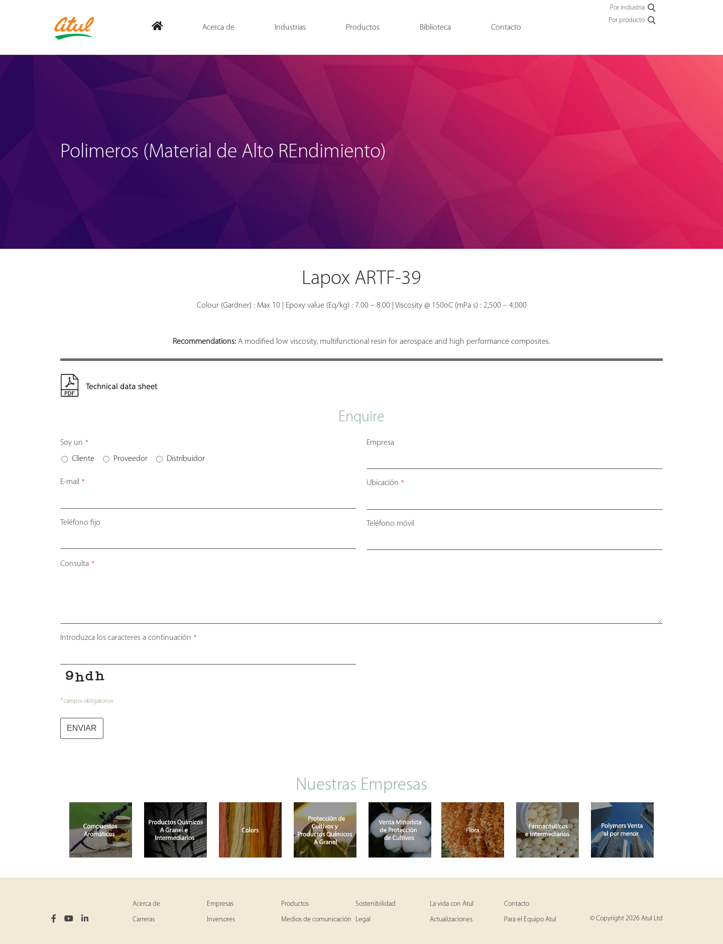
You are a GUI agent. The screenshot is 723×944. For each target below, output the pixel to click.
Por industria (633, 8)
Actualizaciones (451, 919)
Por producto (633, 21)
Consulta (77, 564)
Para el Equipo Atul (530, 919)
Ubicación (385, 483)
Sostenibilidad (375, 904)
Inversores (221, 919)
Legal (363, 919)
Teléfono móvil (390, 524)
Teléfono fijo (80, 523)
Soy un (74, 443)
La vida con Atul (451, 904)
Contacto (516, 904)
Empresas (220, 904)
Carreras (144, 919)
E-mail (72, 482)
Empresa (380, 443)
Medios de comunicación (316, 919)
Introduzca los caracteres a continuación (128, 638)
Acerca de (146, 904)
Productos (295, 904)
